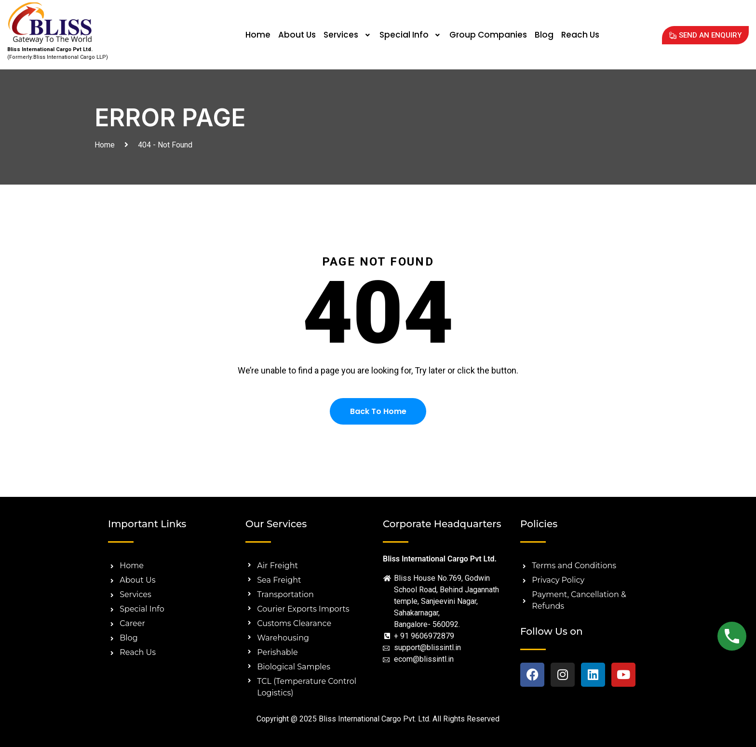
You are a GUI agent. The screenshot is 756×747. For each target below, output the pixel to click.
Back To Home (378, 411)
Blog (544, 34)
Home (257, 34)
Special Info (410, 34)
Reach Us (580, 34)
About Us (297, 34)
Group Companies (488, 34)
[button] (348, 34)
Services (348, 34)
